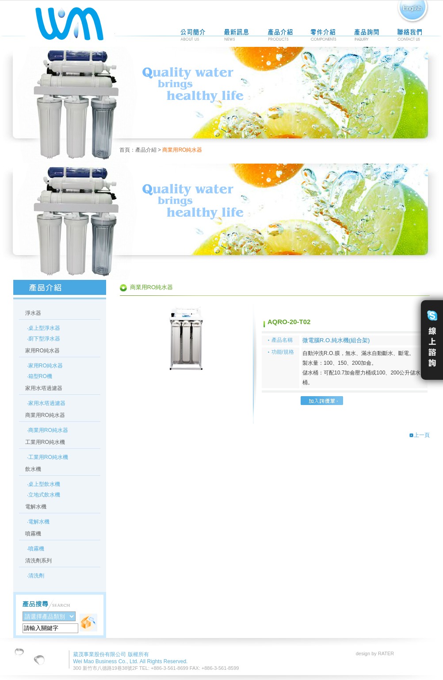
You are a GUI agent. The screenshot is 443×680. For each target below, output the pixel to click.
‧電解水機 (38, 522)
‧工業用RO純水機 (47, 457)
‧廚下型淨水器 (43, 339)
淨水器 (33, 313)
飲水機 (33, 469)
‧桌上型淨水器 (43, 328)
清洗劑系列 (38, 561)
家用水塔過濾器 (43, 388)
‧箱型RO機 (39, 376)
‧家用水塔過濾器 (46, 403)
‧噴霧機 (35, 549)
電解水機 (35, 507)
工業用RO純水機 (45, 442)
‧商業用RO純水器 (47, 430)
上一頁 (419, 435)
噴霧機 (33, 534)
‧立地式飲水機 (43, 495)
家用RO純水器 (42, 351)
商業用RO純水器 (45, 415)
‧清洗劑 (35, 576)
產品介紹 (146, 150)
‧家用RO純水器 (45, 366)
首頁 (124, 150)
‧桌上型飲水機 (43, 484)
